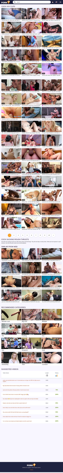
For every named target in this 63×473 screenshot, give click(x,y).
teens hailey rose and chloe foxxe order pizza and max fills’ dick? (16, 408)
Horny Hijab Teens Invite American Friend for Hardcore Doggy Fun (17, 417)
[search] (14, 2)
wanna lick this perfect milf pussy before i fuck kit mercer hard (16, 390)
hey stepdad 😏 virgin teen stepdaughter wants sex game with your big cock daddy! (20, 399)
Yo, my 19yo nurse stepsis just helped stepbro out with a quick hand (17, 421)
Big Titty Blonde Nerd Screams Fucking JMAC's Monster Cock (16, 386)
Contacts (31, 470)
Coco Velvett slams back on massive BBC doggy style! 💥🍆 (16, 395)
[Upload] (52, 2)
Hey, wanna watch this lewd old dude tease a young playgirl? (16, 412)
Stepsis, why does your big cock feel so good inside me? (15, 403)
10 (52, 235)
